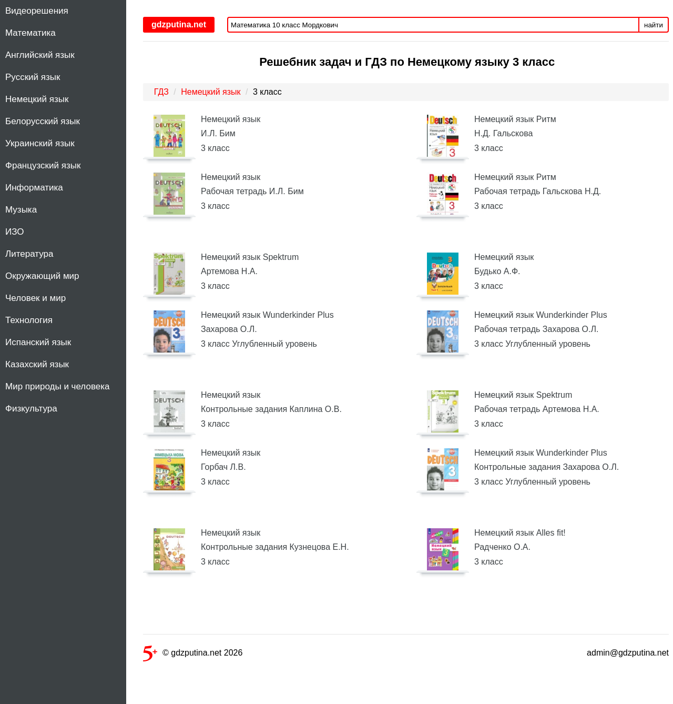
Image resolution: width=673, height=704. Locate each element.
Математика (30, 33)
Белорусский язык (42, 121)
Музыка (21, 210)
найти (653, 25)
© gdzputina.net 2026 (192, 654)
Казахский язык (37, 364)
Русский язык (32, 77)
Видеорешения (36, 11)
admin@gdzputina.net (628, 652)
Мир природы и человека (57, 386)
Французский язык (42, 165)
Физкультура (31, 409)
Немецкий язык (36, 99)
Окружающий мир (42, 276)
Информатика (34, 188)
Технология (29, 320)
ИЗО (14, 232)
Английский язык (40, 55)
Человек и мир (35, 298)
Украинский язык (40, 143)
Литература (29, 254)
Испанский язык (38, 342)
